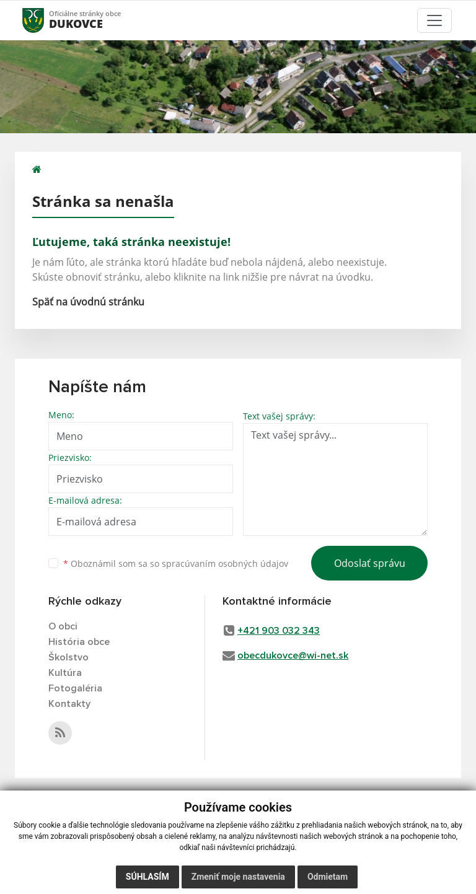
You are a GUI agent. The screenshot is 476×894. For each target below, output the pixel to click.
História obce (79, 642)
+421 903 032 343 (278, 631)
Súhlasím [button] (147, 877)
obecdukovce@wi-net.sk (292, 655)
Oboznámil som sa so (175, 563)
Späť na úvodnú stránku (88, 302)
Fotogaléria (75, 688)
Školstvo (68, 657)
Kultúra (65, 673)
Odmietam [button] (327, 877)
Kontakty (69, 704)
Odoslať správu (369, 563)
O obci (62, 626)
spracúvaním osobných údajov (225, 563)
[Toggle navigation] (434, 20)
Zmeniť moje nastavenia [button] (238, 877)
